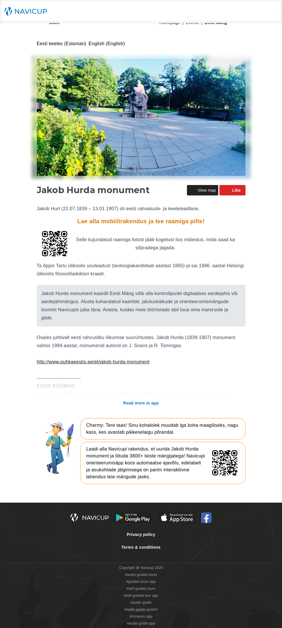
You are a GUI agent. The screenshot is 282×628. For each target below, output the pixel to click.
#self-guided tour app (141, 596)
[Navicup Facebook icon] (206, 517)
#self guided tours (141, 589)
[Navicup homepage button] (28, 11)
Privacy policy (141, 534)
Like (232, 190)
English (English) (107, 43)
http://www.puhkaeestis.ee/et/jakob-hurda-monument (93, 361)
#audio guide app (141, 623)
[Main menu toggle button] (271, 11)
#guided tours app (141, 582)
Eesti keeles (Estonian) (61, 43)
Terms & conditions (141, 547)
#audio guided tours (141, 575)
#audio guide (141, 602)
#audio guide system (141, 609)
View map (202, 190)
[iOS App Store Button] (177, 517)
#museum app (141, 616)
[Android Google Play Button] (133, 517)
